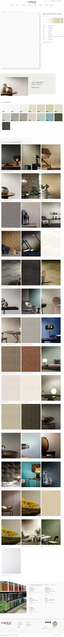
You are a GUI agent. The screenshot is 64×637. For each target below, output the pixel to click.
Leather (35, 5)
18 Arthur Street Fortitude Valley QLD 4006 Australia (34, 600)
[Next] (39, 12)
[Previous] (36, 12)
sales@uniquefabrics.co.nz (49, 593)
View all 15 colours (45, 16)
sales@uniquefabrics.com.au (34, 611)
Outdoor (27, 622)
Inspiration (51, 5)
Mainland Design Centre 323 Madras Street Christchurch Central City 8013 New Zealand (49, 590)
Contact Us (46, 585)
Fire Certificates (28, 625)
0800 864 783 (46, 0)
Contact (19, 626)
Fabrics (17, 5)
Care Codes (28, 623)
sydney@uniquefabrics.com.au (49, 602)
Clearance (46, 5)
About (19, 625)
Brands (12, 5)
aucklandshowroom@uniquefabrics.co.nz (36, 592)
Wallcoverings (23, 5)
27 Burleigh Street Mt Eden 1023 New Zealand (32, 589)
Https (19, 627)
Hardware (41, 5)
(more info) (44, 43)
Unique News (20, 623)
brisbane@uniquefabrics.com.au (34, 602)
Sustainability (20, 624)
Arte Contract (11, 11)
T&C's (27, 626)
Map (31, 593)
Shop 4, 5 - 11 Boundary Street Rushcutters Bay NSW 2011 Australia (50, 600)
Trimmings (30, 5)
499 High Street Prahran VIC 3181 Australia (32, 609)
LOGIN (59, 1)
